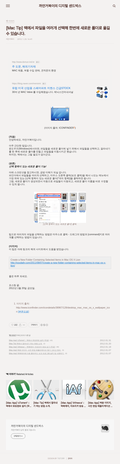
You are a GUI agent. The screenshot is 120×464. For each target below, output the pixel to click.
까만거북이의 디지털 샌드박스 (60, 6)
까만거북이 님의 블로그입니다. (23, 430)
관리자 (70, 458)
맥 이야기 (12, 335)
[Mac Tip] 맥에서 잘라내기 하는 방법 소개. (25, 344)
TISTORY (61, 458)
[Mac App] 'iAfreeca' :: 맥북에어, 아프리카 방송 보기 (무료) (32, 347)
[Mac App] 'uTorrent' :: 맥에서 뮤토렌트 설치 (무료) (29, 340)
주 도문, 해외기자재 (24, 66)
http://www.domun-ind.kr (23, 62)
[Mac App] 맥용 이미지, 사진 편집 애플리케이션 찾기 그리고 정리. (35, 350)
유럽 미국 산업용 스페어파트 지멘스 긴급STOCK (41, 88)
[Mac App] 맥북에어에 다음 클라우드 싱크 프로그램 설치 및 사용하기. (36, 353)
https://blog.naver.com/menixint (26, 83)
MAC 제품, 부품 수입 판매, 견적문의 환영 (34, 70)
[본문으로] (23, 311)
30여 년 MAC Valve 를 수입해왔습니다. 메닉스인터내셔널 (42, 92)
